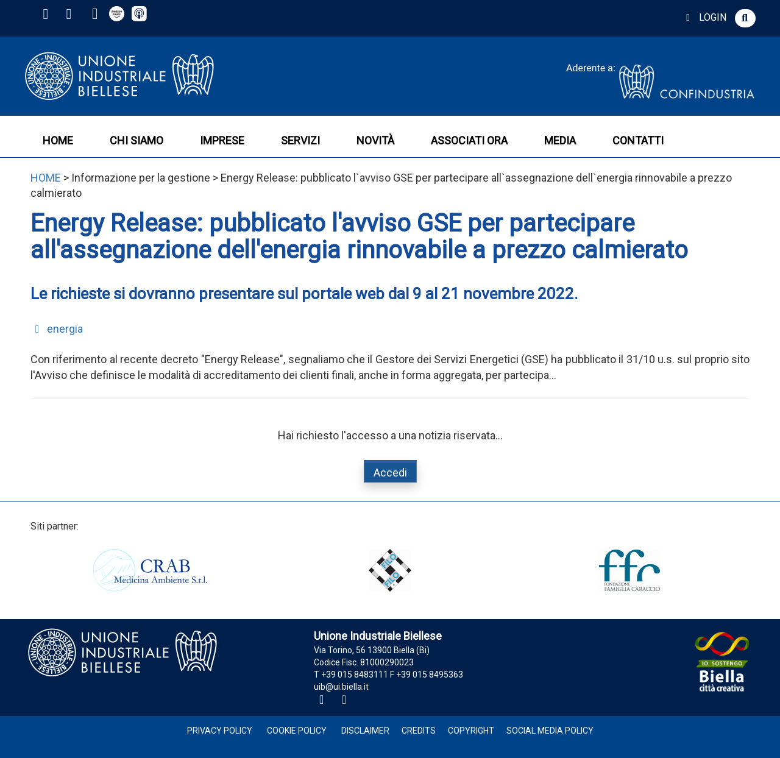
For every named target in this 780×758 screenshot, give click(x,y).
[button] (745, 18)
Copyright (471, 730)
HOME (58, 140)
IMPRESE (222, 140)
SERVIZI (300, 140)
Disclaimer (365, 730)
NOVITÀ (375, 140)
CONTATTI (638, 140)
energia (56, 328)
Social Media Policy (550, 730)
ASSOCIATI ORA (469, 140)
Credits (419, 730)
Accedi (390, 472)
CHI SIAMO (136, 140)
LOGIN (704, 17)
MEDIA (560, 140)
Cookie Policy (297, 730)
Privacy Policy (219, 730)
